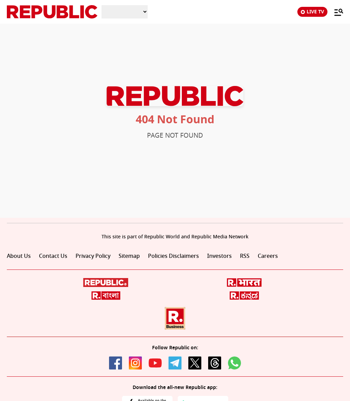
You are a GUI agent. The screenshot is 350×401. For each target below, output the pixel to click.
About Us (19, 256)
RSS (245, 256)
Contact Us (53, 256)
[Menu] (335, 12)
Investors (219, 256)
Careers (268, 256)
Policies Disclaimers (173, 256)
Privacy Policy (93, 256)
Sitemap (129, 256)
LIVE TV (312, 11)
